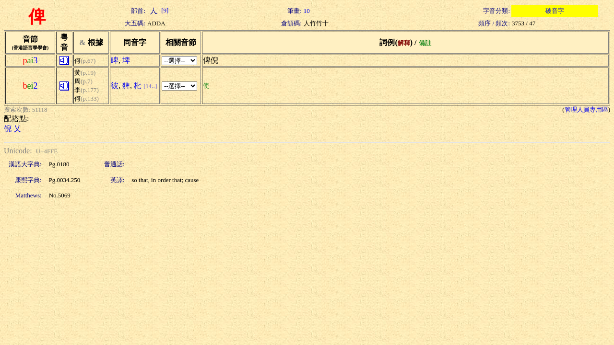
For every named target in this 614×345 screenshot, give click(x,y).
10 (307, 10)
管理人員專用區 (586, 109)
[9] (157, 10)
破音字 (554, 10)
